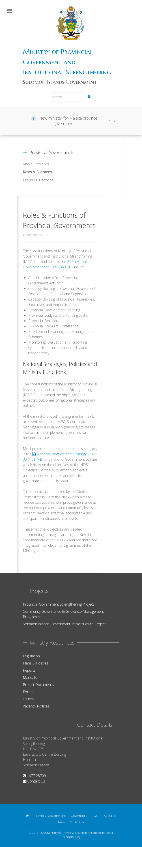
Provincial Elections (38, 180)
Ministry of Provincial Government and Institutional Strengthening (67, 61)
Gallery (28, 699)
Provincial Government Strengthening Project (58, 604)
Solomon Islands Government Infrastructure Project (64, 623)
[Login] (90, 96)
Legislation (31, 656)
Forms (28, 691)
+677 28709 (34, 775)
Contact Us (34, 781)
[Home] (28, 815)
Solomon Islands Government (60, 82)
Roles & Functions (37, 172)
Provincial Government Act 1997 (55, 264)
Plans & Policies (35, 663)
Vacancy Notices (36, 706)
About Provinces (36, 163)
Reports (29, 670)
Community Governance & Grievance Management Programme (63, 614)
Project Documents (38, 684)
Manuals (30, 677)
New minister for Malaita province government (67, 120)
